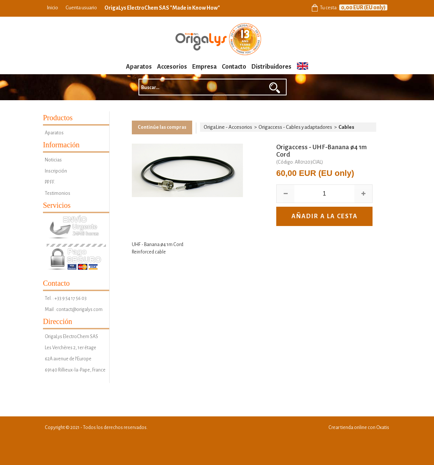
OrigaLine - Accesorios (228, 127)
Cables (346, 127)
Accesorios (172, 66)
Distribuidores (271, 66)
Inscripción (56, 171)
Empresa (204, 66)
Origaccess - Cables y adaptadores (295, 127)
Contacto (234, 66)
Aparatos (139, 66)
